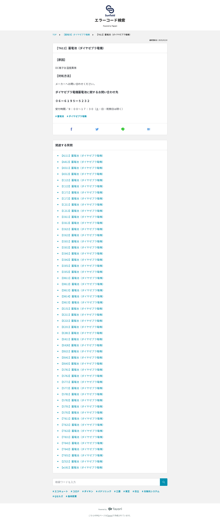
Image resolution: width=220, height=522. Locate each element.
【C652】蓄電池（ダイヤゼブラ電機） (82, 272)
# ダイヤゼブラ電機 (77, 116)
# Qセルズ (58, 496)
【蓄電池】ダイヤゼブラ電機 (76, 34)
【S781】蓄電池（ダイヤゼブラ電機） (82, 394)
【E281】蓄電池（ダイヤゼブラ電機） (82, 333)
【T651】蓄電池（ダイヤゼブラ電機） (82, 455)
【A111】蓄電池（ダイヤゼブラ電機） (82, 155)
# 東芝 (126, 491)
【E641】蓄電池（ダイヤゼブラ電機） (82, 357)
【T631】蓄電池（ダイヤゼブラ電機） (82, 437)
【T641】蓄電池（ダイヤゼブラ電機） (82, 443)
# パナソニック (103, 491)
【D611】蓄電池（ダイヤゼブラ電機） (82, 278)
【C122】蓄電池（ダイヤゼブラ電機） (82, 186)
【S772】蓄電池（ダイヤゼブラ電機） (82, 388)
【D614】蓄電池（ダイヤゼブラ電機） (82, 296)
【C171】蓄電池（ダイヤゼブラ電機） (82, 192)
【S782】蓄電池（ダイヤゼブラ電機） (82, 400)
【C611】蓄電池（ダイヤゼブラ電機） (82, 217)
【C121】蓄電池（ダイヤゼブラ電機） (82, 180)
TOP (55, 34)
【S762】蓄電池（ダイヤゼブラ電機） (82, 376)
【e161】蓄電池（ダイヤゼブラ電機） (82, 467)
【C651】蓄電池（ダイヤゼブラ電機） (82, 266)
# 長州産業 (71, 496)
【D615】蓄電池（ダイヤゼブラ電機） (82, 302)
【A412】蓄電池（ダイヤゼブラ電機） (82, 162)
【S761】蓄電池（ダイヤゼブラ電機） (82, 369)
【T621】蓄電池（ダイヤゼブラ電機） (82, 425)
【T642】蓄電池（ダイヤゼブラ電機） (82, 449)
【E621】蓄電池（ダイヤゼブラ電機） (82, 351)
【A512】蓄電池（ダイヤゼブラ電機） (82, 174)
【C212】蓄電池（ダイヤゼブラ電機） (82, 211)
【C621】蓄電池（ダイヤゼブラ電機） (82, 229)
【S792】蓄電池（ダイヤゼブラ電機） (82, 412)
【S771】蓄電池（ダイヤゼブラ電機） (82, 382)
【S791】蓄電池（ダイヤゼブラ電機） (82, 406)
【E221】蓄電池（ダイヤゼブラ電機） (82, 321)
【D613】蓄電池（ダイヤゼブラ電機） (82, 290)
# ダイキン (87, 491)
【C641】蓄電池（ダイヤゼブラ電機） (82, 253)
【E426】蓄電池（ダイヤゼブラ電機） (82, 345)
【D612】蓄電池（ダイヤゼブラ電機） (82, 284)
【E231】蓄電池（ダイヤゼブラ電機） (82, 327)
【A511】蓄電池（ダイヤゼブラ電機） (82, 168)
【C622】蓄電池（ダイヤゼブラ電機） (82, 235)
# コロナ (75, 491)
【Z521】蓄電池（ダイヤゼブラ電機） (82, 461)
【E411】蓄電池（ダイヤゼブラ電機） (82, 339)
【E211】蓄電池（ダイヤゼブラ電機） (82, 314)
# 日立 (136, 491)
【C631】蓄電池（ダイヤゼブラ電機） (82, 241)
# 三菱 (117, 491)
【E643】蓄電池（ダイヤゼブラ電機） (82, 363)
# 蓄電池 (59, 116)
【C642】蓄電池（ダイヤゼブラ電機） (82, 259)
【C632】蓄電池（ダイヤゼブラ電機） (82, 247)
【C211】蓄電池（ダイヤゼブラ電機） (82, 204)
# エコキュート (60, 491)
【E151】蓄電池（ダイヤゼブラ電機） (82, 308)
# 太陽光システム (150, 491)
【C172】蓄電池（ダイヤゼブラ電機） (82, 198)
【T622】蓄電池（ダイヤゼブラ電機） (82, 431)
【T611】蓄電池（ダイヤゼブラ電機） (82, 418)
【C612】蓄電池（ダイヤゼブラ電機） (82, 223)
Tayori (110, 515)
